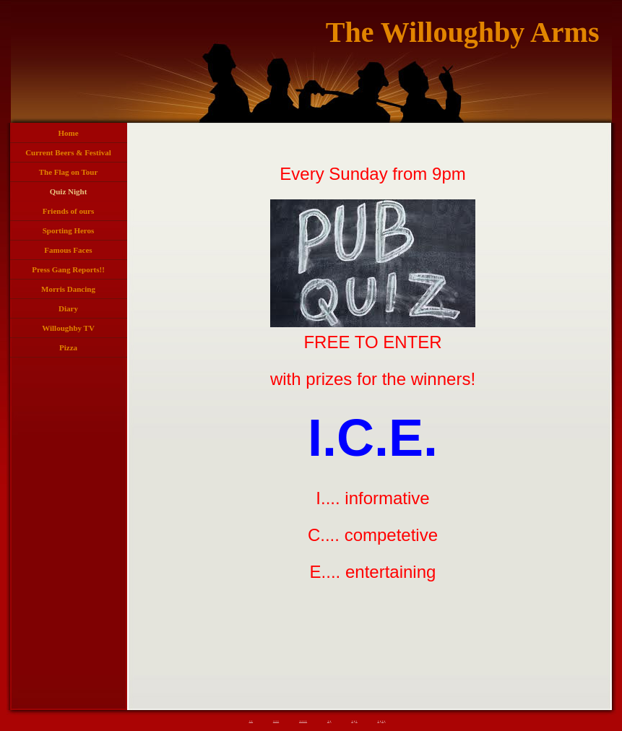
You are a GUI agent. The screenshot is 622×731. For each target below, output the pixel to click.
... (276, 719)
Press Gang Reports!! (68, 269)
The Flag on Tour (68, 172)
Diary (68, 308)
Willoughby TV (68, 328)
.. (251, 719)
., (329, 719)
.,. (354, 719)
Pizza (68, 347)
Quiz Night (68, 191)
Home (68, 133)
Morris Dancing (68, 289)
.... (303, 719)
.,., (381, 719)
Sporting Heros (69, 230)
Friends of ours (69, 211)
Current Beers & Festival (68, 152)
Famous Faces (68, 250)
